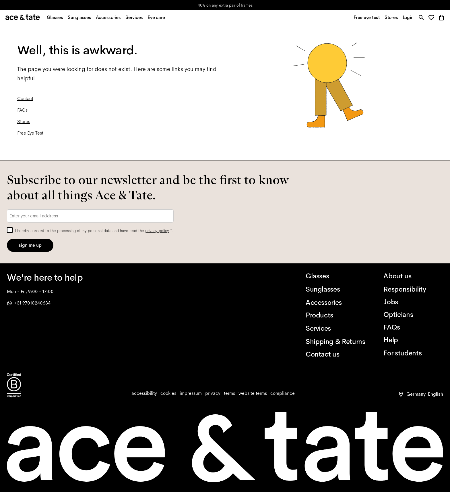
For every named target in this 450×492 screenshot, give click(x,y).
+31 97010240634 (29, 303)
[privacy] (212, 393)
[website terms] (252, 393)
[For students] (413, 353)
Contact (25, 100)
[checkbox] (10, 230)
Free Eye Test (30, 134)
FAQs (22, 111)
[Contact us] (335, 354)
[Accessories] (335, 302)
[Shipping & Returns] (335, 341)
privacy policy (157, 230)
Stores (23, 123)
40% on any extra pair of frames (225, 5)
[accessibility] (144, 393)
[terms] (229, 393)
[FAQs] (413, 327)
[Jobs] (413, 302)
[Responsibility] (413, 289)
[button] (433, 18)
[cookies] (168, 393)
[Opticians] (413, 314)
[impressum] (191, 393)
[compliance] (282, 393)
